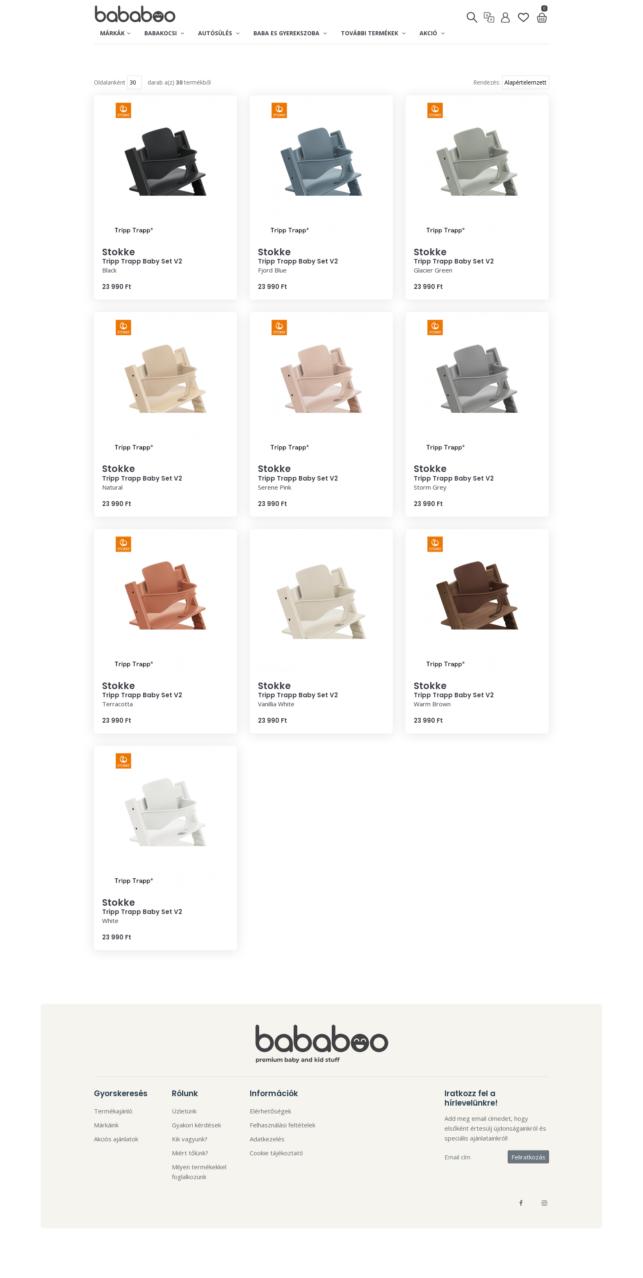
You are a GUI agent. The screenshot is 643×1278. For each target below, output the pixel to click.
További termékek (373, 33)
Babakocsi (164, 33)
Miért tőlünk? (190, 1170)
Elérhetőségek (270, 1128)
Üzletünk (184, 1128)
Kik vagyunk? (189, 1156)
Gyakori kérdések (196, 1142)
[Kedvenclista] (523, 14)
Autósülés (218, 33)
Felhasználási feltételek (282, 1142)
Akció (432, 33)
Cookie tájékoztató (276, 1170)
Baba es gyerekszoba (290, 33)
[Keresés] (472, 15)
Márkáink (106, 1142)
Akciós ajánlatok (116, 1156)
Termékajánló (113, 1128)
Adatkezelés (267, 1156)
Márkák (115, 33)
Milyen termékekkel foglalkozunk (199, 1189)
